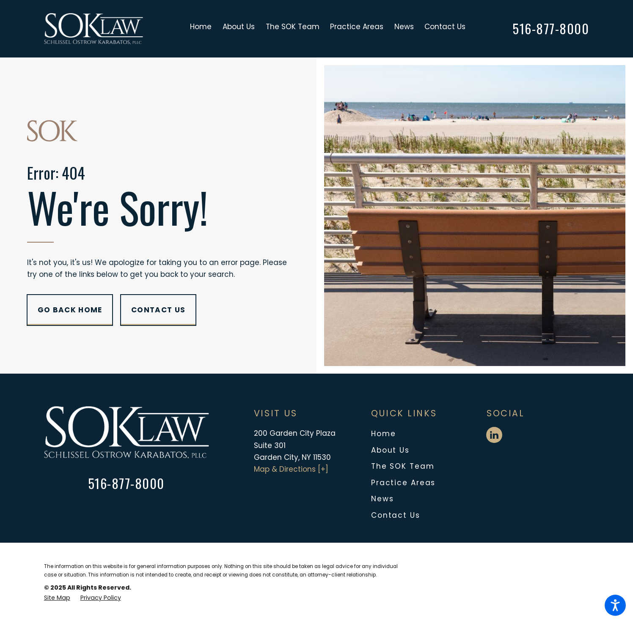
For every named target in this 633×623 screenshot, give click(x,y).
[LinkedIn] (494, 435)
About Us (390, 450)
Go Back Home (70, 310)
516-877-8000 (551, 28)
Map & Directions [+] (291, 469)
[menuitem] (203, 28)
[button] (615, 605)
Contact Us (158, 310)
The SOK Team (403, 466)
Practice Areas (403, 483)
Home (383, 434)
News (382, 499)
